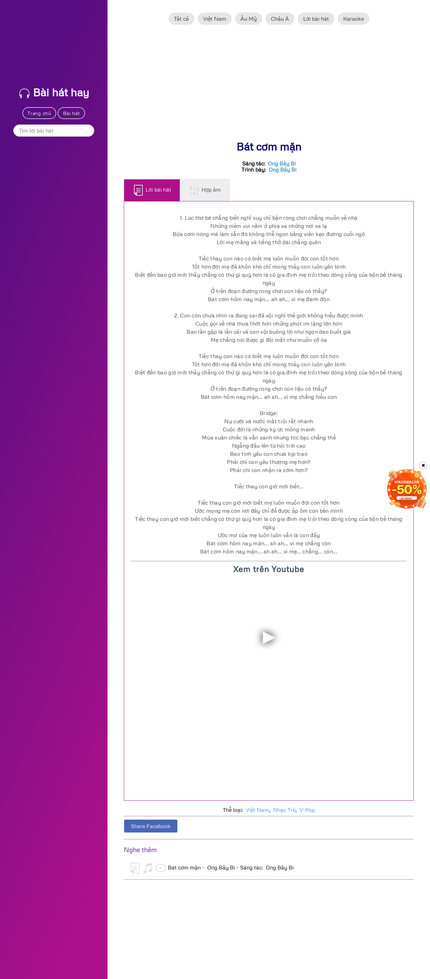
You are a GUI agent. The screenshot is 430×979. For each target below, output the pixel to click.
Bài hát (71, 113)
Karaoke (353, 18)
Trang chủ (39, 113)
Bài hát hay (54, 92)
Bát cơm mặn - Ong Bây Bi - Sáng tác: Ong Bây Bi (212, 868)
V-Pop (307, 809)
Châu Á (280, 18)
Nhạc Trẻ (284, 809)
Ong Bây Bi (282, 163)
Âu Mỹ (248, 18)
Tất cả (181, 18)
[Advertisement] (269, 85)
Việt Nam (214, 18)
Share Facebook (151, 826)
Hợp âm (205, 190)
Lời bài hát (316, 18)
